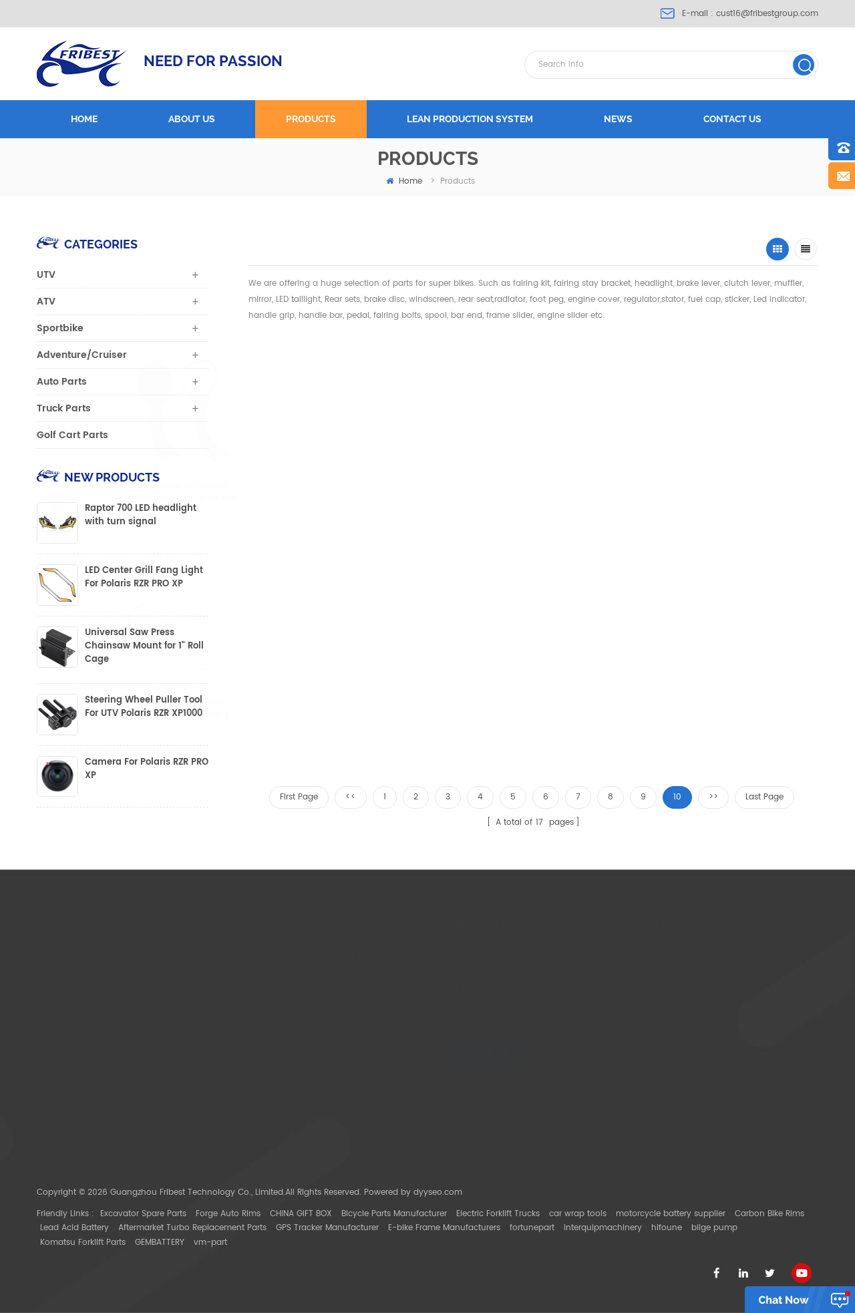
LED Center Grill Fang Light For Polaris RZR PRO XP (144, 577)
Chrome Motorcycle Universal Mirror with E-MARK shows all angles (241, 708)
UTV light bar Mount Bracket (609, 1102)
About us (191, 119)
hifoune (666, 1228)
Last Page (764, 797)
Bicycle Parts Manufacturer (394, 1213)
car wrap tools (578, 1213)
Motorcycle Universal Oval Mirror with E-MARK (317, 492)
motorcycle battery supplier (670, 1213)
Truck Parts (64, 408)
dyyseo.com (437, 1192)
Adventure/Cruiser (82, 355)
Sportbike (60, 328)
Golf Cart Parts (72, 435)
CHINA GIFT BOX (301, 1213)
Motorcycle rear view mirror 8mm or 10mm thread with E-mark (351, 708)
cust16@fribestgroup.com (767, 13)
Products (311, 119)
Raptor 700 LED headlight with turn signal (140, 515)
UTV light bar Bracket (595, 1123)
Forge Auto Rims (228, 1213)
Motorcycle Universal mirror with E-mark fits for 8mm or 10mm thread (469, 708)
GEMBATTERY (159, 1242)
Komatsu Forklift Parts (83, 1242)
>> (713, 797)
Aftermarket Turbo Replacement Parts (192, 1228)
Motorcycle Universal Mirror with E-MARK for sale (591, 492)
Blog (404, 1039)
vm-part (210, 1242)
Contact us (732, 119)
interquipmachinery (603, 1228)
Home (84, 119)
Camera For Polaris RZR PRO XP (146, 769)
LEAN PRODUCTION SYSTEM (470, 119)
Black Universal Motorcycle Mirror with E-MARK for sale (723, 492)
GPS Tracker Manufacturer (327, 1228)
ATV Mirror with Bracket (599, 1145)
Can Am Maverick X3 (595, 1081)
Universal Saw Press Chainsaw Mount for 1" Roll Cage (144, 646)
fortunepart (532, 1228)
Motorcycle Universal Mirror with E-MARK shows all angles (455, 492)
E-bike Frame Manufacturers (444, 1228)
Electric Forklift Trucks (498, 1213)
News (618, 119)
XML (403, 1081)
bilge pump (714, 1228)
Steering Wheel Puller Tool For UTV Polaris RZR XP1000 (143, 707)
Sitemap (412, 1060)
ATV (46, 301)
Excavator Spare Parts (143, 1213)
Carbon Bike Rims (769, 1213)
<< (350, 797)
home (404, 181)
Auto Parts (62, 381)
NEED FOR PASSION (213, 60)
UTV (46, 275)
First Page (299, 797)
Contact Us (418, 1018)
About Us (414, 976)
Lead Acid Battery (74, 1228)
